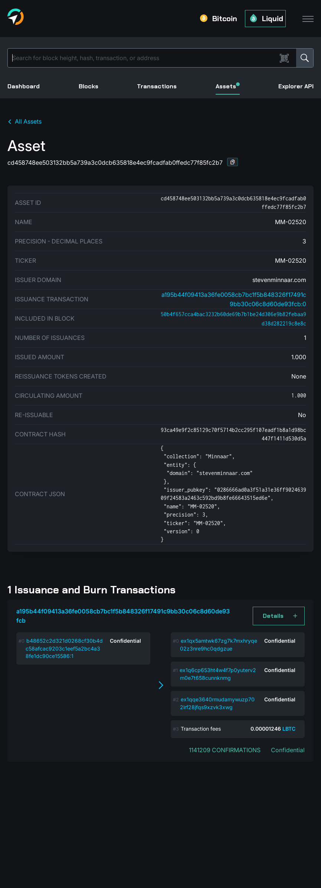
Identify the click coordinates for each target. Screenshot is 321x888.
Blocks (88, 86)
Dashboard (23, 86)
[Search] (144, 58)
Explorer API (296, 86)
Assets (228, 86)
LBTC (288, 728)
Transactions (157, 86)
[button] (232, 162)
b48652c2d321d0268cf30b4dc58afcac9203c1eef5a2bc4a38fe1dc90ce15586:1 (64, 648)
